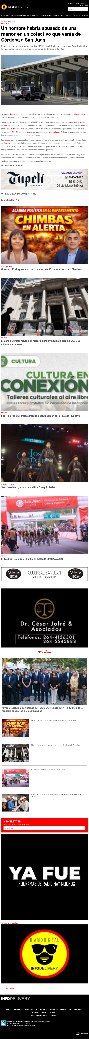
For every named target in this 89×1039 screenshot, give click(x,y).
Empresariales (53, 16)
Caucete (7, 143)
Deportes (70, 16)
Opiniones (63, 16)
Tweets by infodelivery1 (11, 923)
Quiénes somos (41, 1015)
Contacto (53, 1015)
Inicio (3, 16)
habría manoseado (17, 114)
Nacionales (16, 16)
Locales (8, 16)
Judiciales (36, 16)
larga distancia (54, 132)
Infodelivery (10, 988)
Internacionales (26, 16)
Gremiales (44, 16)
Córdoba (77, 114)
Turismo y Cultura (81, 16)
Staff (32, 1015)
